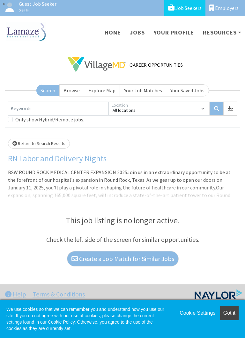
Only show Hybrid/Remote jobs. (49, 119)
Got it (229, 313)
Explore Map (101, 90)
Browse (71, 90)
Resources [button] (219, 32)
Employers (224, 8)
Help (15, 294)
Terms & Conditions (59, 294)
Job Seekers (185, 8)
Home (113, 32)
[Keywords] (58, 109)
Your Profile (174, 32)
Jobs (137, 32)
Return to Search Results (38, 143)
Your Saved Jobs (187, 90)
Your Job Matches (143, 90)
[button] (230, 109)
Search (48, 90)
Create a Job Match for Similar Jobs (122, 259)
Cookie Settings (197, 313)
